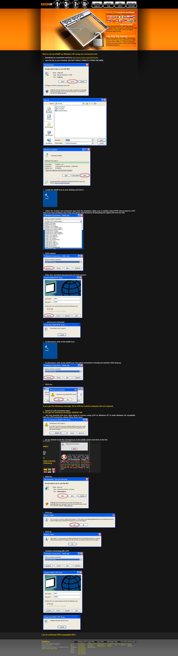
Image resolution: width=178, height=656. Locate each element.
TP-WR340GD (110, 643)
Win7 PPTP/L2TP (82, 652)
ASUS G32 (109, 644)
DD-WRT (109, 646)
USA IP (52, 648)
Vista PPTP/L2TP (82, 648)
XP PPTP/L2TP (81, 644)
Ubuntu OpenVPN (101, 646)
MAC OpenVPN (91, 646)
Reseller (129, 643)
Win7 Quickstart (81, 651)
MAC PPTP (90, 644)
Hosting (48, 648)
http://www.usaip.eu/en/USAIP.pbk (85, 58)
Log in (71, 644)
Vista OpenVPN (81, 649)
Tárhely (44, 648)
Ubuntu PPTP (100, 644)
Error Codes (117, 643)
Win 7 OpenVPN (82, 653)
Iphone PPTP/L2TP (92, 643)
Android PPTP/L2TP (101, 643)
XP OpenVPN (81, 646)
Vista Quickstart (81, 647)
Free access (123, 643)
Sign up (72, 643)
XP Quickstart (81, 643)
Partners (129, 644)
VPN (56, 648)
